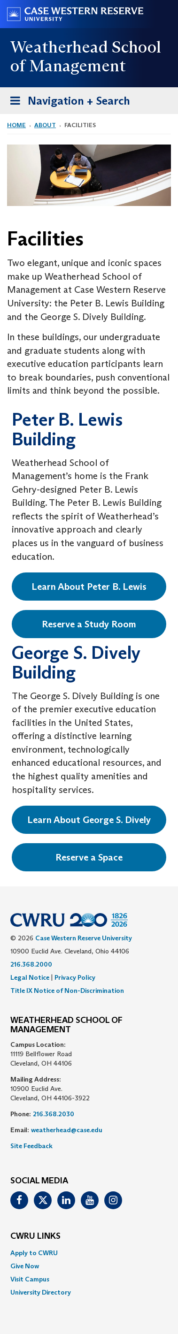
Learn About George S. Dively (89, 819)
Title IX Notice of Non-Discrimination (67, 990)
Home (16, 125)
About (45, 125)
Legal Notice (29, 977)
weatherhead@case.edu (66, 1130)
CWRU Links (35, 1236)
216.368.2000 (31, 964)
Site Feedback (31, 1146)
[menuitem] (89, 1252)
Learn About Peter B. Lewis (89, 586)
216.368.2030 (53, 1114)
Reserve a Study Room (89, 624)
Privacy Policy (74, 977)
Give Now (24, 1266)
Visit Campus (29, 1279)
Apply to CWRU (34, 1253)
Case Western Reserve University (83, 938)
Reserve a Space (89, 857)
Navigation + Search (67, 102)
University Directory (40, 1292)
